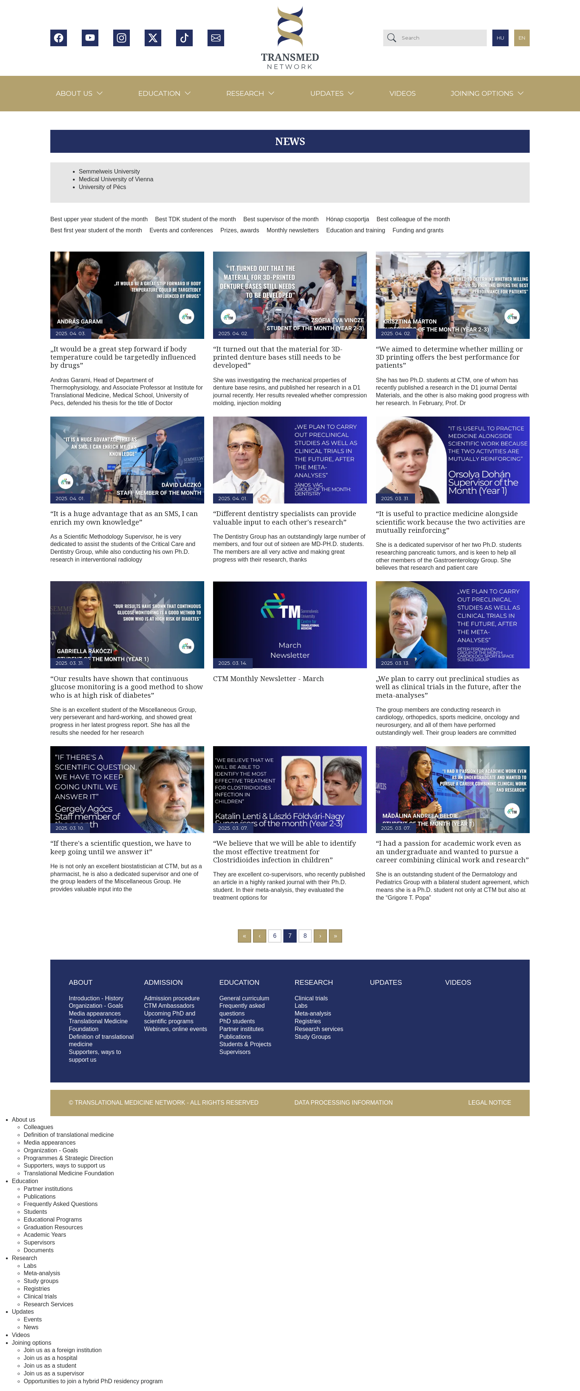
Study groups (41, 1281)
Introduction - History (96, 998)
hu (500, 38)
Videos (403, 93)
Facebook (58, 38)
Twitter (153, 38)
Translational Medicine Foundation (69, 1173)
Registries (308, 1021)
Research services (319, 1029)
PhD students (237, 1021)
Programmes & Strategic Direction (68, 1158)
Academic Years (45, 1235)
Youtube (90, 38)
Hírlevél (216, 38)
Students (35, 1212)
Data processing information (343, 1102)
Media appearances (95, 1013)
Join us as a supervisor (54, 1373)
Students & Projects (245, 1044)
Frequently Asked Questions (61, 1204)
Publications (235, 1037)
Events (33, 1319)
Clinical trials (311, 998)
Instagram (121, 38)
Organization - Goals (96, 1006)
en (522, 38)
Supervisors (234, 1052)
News (31, 1327)
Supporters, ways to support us (64, 1165)
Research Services (48, 1304)
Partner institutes (241, 1029)
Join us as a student (50, 1366)
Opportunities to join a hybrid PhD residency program (93, 1381)
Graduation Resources (53, 1227)
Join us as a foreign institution (63, 1350)
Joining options (482, 93)
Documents (39, 1250)
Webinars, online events (175, 1029)
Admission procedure (172, 998)
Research (245, 93)
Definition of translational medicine (69, 1135)
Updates (327, 93)
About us (74, 93)
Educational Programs (53, 1219)
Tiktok (184, 38)
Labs (301, 1006)
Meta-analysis (313, 1013)
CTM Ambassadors (169, 1006)
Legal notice (489, 1102)
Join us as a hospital (50, 1358)
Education (159, 93)
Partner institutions (48, 1189)
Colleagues (38, 1127)
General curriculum (244, 998)
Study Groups (313, 1037)
